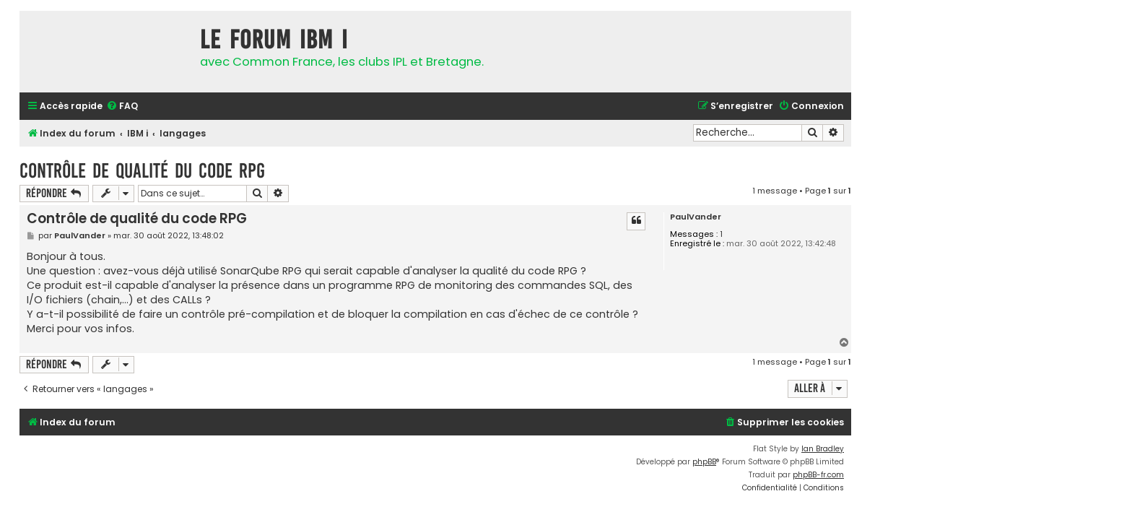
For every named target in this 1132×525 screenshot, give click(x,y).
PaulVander (695, 217)
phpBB (704, 461)
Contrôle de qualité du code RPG (142, 171)
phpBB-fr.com (818, 474)
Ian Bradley (822, 448)
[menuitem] (122, 106)
